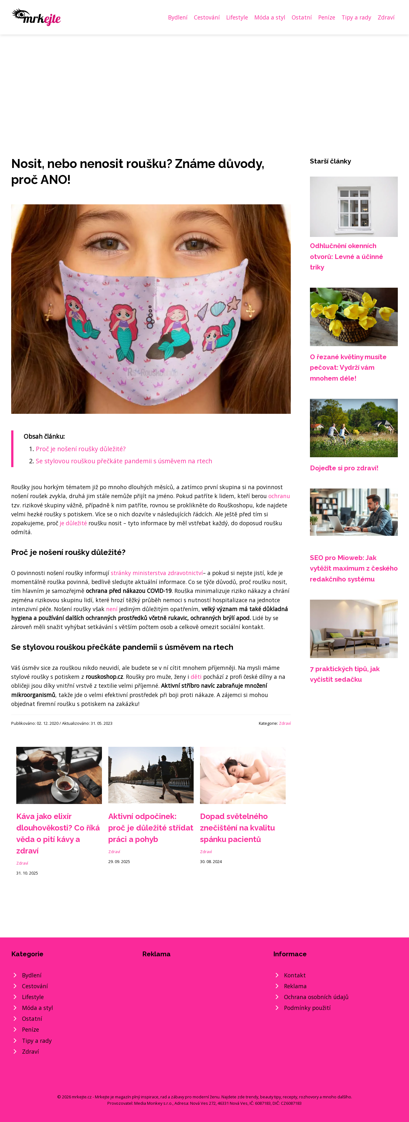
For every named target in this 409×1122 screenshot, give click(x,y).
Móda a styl (269, 17)
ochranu (279, 496)
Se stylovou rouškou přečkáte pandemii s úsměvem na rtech (124, 461)
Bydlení (178, 17)
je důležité (73, 523)
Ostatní (302, 17)
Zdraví (386, 17)
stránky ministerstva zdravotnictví (157, 573)
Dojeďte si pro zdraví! (344, 468)
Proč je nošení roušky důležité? (81, 448)
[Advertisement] (204, 82)
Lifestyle (237, 17)
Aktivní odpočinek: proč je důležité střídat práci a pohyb (150, 828)
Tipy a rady (356, 17)
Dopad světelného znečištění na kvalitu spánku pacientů (237, 828)
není (112, 609)
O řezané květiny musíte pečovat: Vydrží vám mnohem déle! (348, 367)
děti (196, 676)
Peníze (326, 17)
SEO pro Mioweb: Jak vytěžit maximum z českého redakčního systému (354, 568)
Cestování (207, 17)
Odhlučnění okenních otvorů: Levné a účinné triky (346, 256)
